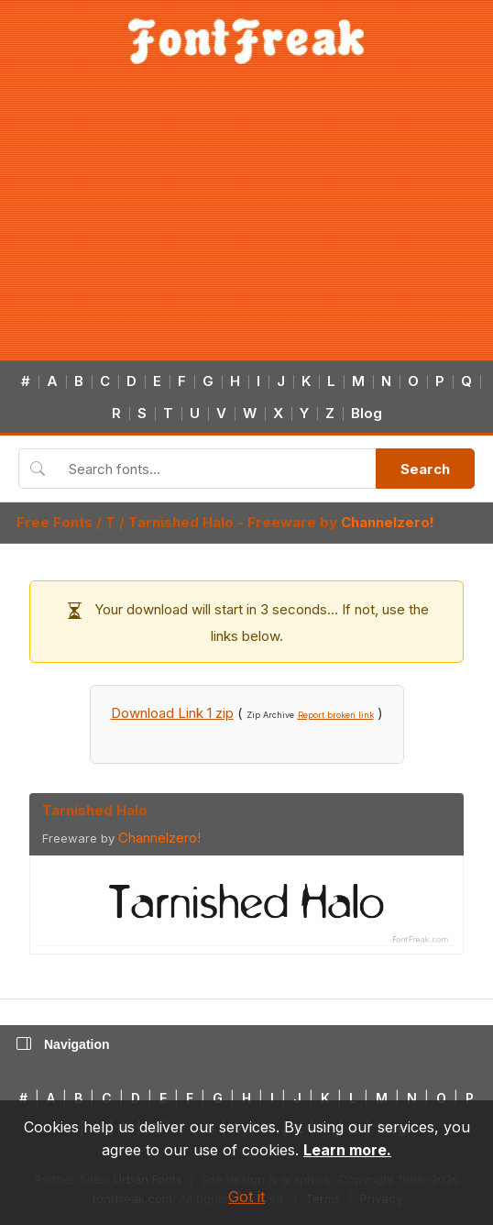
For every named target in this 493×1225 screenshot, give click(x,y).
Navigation (63, 1044)
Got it (246, 1196)
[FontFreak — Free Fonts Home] (246, 41)
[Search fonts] (216, 468)
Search (425, 469)
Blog (366, 413)
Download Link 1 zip (172, 713)
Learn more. (347, 1150)
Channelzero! (387, 522)
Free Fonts (54, 522)
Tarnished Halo (181, 522)
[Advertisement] (246, 222)
